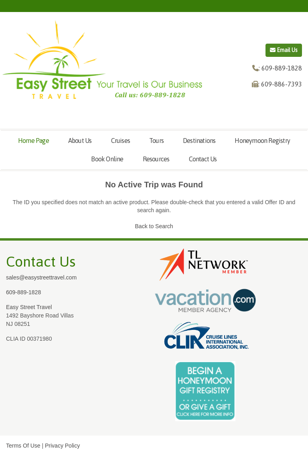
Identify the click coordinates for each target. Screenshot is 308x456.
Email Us (284, 50)
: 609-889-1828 (280, 68)
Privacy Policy (62, 445)
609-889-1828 (23, 292)
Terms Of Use (23, 445)
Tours (156, 140)
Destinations (199, 140)
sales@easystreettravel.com (41, 277)
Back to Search (154, 226)
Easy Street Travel (29, 307)
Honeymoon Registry (262, 140)
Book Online (107, 159)
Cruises (120, 140)
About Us (80, 140)
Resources (156, 159)
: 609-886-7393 (280, 84)
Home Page (33, 140)
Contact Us (203, 159)
